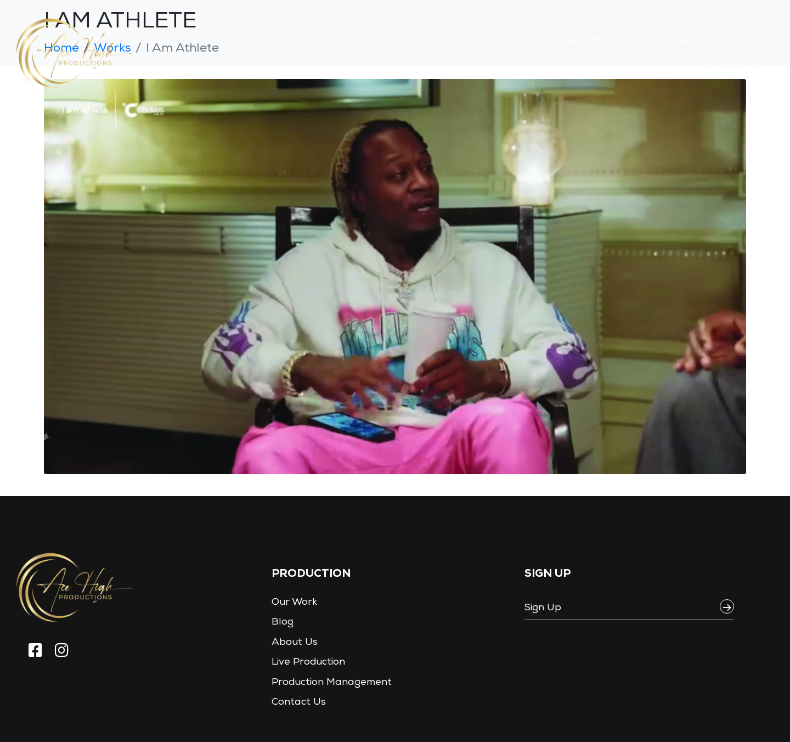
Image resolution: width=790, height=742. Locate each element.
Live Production (328, 41)
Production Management (549, 41)
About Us (740, 41)
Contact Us (734, 64)
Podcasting (426, 41)
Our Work (668, 41)
